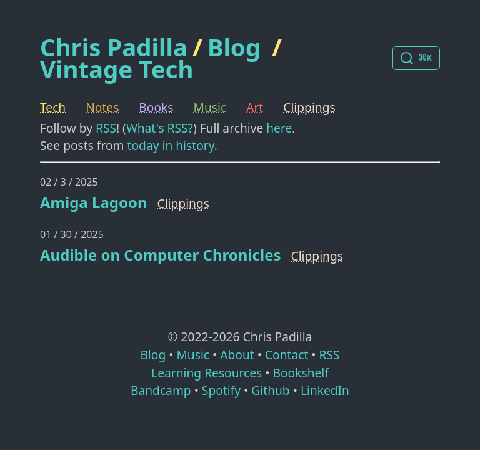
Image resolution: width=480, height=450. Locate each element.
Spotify (221, 390)
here (279, 127)
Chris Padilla (114, 47)
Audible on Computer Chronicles (160, 254)
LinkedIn (325, 390)
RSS (106, 127)
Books (156, 107)
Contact (286, 354)
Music (210, 107)
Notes (102, 107)
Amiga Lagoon (94, 202)
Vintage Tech (116, 68)
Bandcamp (161, 390)
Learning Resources (206, 372)
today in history (171, 145)
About (237, 354)
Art (254, 107)
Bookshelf (301, 372)
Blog (234, 47)
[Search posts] (416, 58)
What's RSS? (159, 127)
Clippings (309, 107)
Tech (53, 107)
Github (270, 390)
